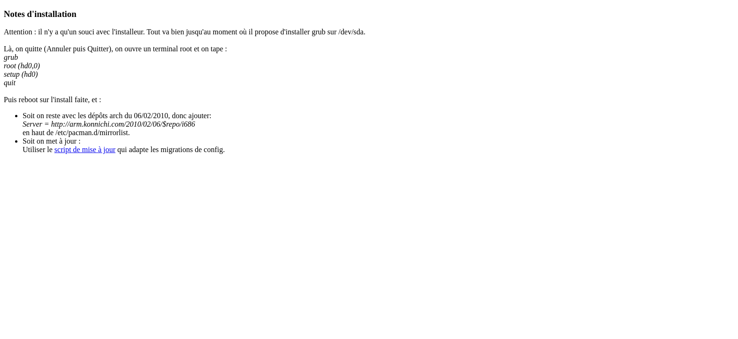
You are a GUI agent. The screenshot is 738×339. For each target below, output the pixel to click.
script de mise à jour (85, 149)
